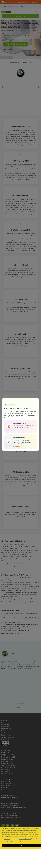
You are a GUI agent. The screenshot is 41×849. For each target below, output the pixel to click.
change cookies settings (25, 838)
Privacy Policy (7, 838)
